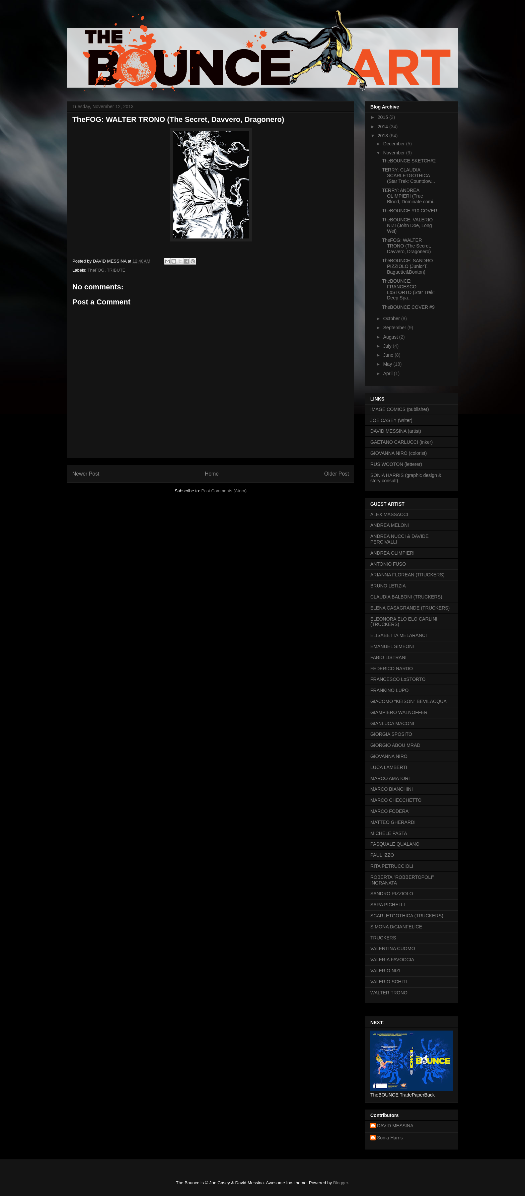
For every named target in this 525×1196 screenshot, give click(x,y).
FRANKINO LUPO (389, 690)
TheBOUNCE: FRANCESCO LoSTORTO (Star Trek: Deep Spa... (408, 289)
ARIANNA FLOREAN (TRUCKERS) (407, 574)
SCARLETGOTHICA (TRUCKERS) (406, 915)
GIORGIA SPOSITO (391, 734)
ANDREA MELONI (389, 525)
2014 (383, 126)
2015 (383, 117)
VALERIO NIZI (385, 970)
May (388, 364)
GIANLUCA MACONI (392, 723)
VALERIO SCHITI (388, 981)
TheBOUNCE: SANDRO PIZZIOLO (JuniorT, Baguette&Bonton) (407, 266)
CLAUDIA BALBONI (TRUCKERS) (406, 597)
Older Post (336, 474)
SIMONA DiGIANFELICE (396, 926)
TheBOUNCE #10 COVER (409, 210)
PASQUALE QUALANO (395, 844)
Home (212, 474)
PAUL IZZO (382, 855)
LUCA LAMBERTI (388, 767)
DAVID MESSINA (395, 1125)
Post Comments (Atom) (223, 490)
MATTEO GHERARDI (393, 822)
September (395, 327)
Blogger (340, 1182)
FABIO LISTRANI (388, 657)
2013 (383, 135)
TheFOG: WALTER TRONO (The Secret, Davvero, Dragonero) (406, 245)
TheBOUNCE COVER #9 (408, 307)
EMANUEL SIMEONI (392, 646)
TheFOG (95, 270)
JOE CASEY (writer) (391, 420)
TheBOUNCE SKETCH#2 (409, 160)
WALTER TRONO (388, 992)
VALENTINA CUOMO (392, 948)
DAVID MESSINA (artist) (395, 431)
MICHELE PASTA (388, 833)
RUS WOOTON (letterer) (396, 464)
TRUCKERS (383, 937)
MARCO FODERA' (389, 811)
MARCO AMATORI (390, 778)
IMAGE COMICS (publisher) (399, 409)
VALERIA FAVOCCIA (392, 959)
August (391, 337)
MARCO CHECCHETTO (396, 800)
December (394, 143)
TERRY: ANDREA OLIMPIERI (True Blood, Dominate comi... (409, 196)
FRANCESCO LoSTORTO (398, 679)
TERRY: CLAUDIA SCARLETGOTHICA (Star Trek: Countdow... (408, 175)
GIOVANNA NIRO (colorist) (398, 453)
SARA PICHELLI (387, 904)
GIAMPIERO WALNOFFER (399, 712)
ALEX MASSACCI (389, 514)
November (394, 152)
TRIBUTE (116, 270)
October (392, 318)
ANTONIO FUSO (388, 564)
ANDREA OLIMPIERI (392, 553)
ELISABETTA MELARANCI (398, 635)
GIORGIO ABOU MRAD (395, 745)
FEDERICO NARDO (391, 668)
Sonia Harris (390, 1137)
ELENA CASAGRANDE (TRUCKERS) (410, 608)
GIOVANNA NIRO (388, 756)
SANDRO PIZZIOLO (391, 893)
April (388, 373)
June (388, 355)
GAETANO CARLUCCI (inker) (401, 442)
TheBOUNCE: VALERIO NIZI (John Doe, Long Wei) (407, 225)
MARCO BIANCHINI (391, 789)
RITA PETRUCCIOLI (391, 866)
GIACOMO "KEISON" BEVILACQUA (408, 701)
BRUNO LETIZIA (388, 585)
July (388, 346)
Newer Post (85, 474)
